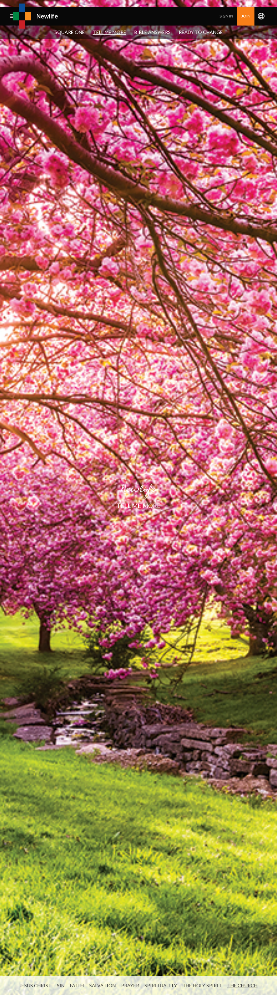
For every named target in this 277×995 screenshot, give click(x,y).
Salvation (102, 985)
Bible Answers (152, 32)
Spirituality (160, 985)
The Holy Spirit (202, 985)
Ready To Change (201, 32)
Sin (61, 985)
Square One (70, 32)
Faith (77, 985)
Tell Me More (109, 32)
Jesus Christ (35, 985)
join (245, 15)
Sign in (226, 15)
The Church (242, 985)
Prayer (130, 985)
